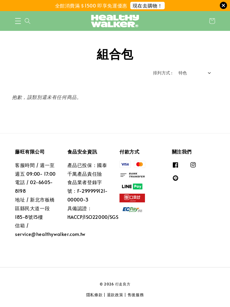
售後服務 (136, 294)
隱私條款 (94, 294)
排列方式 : (162, 73)
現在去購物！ (148, 5)
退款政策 (115, 294)
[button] (18, 21)
